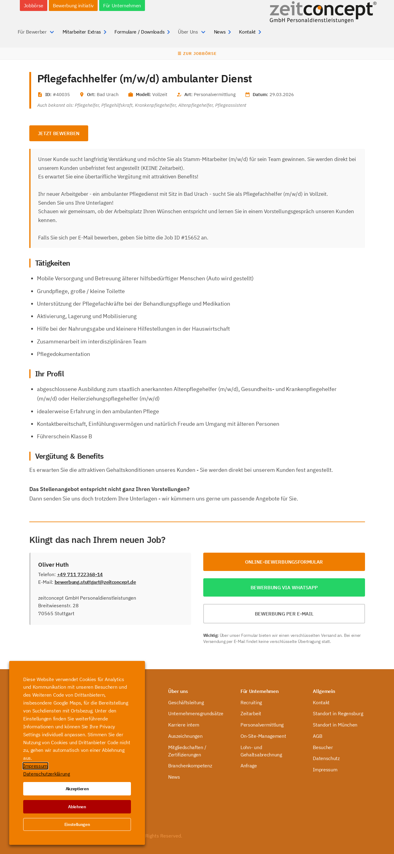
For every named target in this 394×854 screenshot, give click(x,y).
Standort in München (335, 725)
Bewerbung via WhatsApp (284, 587)
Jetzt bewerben (59, 133)
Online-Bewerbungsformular (284, 562)
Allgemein (324, 691)
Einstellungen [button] (77, 824)
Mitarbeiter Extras (82, 32)
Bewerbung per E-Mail (284, 614)
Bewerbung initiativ (73, 5)
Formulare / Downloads (139, 32)
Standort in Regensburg (338, 713)
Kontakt (247, 32)
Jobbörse (33, 5)
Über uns (178, 691)
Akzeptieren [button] (77, 788)
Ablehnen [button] (77, 806)
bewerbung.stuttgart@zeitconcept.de (95, 582)
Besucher (323, 747)
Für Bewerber (32, 32)
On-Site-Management (263, 736)
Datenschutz (326, 758)
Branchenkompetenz (190, 765)
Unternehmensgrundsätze (195, 713)
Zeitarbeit (250, 713)
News (220, 32)
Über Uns (188, 32)
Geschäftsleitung (186, 702)
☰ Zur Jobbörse (197, 53)
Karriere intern (183, 725)
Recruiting (251, 702)
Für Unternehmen (122, 5)
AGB (317, 736)
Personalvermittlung (262, 725)
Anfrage (248, 765)
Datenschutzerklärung (46, 774)
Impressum (325, 769)
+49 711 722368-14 (80, 574)
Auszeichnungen (185, 736)
